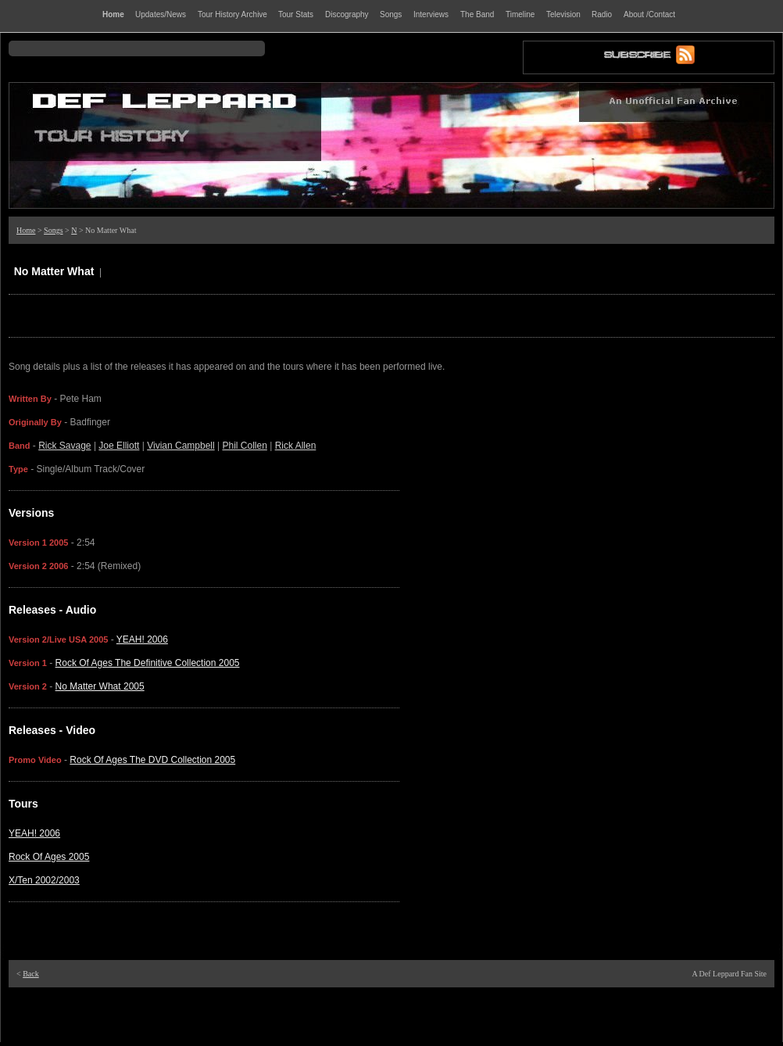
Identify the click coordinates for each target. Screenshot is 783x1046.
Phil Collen (244, 445)
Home (25, 230)
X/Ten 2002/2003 (44, 880)
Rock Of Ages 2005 (49, 856)
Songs (53, 230)
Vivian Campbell (181, 445)
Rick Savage (64, 445)
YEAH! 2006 (142, 639)
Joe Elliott (118, 445)
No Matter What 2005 (100, 686)
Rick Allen (295, 445)
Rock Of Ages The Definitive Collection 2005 (147, 662)
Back (31, 973)
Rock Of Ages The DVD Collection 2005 (152, 759)
